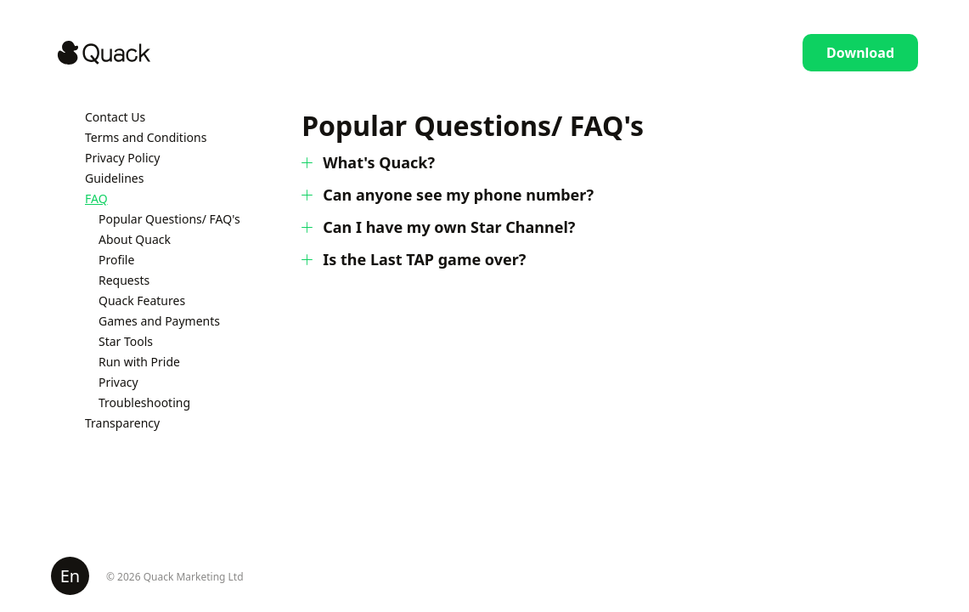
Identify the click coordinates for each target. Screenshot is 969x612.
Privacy (118, 382)
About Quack (135, 239)
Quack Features (142, 300)
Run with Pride (139, 362)
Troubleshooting (144, 402)
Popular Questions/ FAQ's (169, 219)
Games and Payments (159, 321)
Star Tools (126, 341)
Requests (124, 280)
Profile (116, 260)
